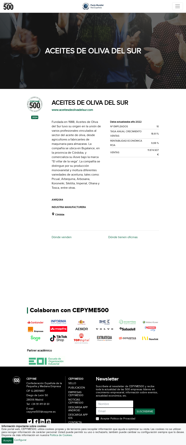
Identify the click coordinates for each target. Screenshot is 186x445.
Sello (72, 383)
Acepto (7, 440)
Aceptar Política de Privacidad (117, 418)
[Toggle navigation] (177, 6)
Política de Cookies (61, 435)
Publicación (76, 387)
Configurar (20, 440)
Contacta (75, 422)
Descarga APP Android (78, 409)
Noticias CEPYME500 (75, 401)
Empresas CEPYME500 (75, 394)
